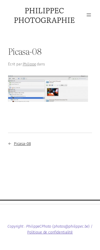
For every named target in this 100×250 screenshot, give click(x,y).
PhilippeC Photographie (44, 14)
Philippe (29, 64)
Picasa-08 (22, 143)
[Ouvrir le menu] (89, 15)
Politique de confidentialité (50, 232)
